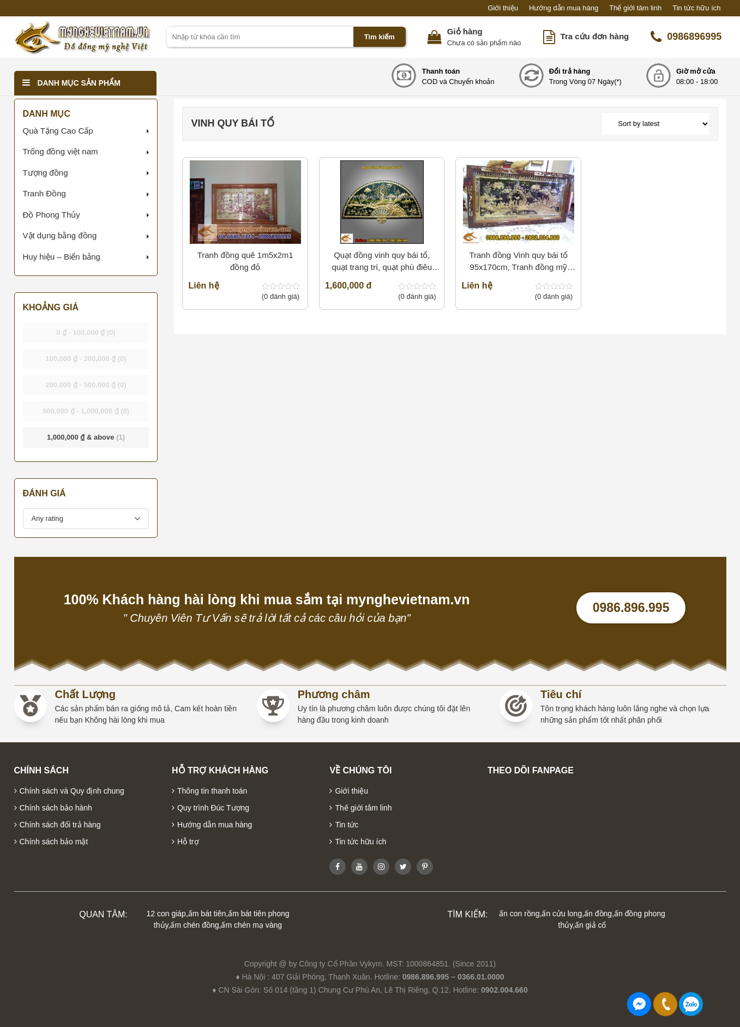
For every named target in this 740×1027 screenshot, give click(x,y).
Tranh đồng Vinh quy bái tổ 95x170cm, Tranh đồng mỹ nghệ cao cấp (518, 262)
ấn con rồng (519, 913)
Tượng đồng (45, 172)
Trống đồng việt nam (60, 151)
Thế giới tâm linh (635, 8)
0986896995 (686, 37)
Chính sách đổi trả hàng (60, 824)
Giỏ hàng (465, 31)
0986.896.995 (631, 607)
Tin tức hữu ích (696, 8)
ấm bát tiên (207, 913)
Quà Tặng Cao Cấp (58, 130)
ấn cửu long (562, 913)
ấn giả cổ (590, 925)
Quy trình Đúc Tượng (213, 807)
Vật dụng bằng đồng (60, 235)
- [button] (86, 332)
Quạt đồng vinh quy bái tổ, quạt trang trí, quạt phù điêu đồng (382, 262)
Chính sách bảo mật (54, 841)
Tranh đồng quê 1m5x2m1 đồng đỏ (245, 261)
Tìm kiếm (379, 37)
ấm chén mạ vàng (251, 925)
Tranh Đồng (44, 193)
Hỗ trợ (188, 841)
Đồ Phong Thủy (51, 214)
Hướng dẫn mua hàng (563, 8)
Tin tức (346, 824)
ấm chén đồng (194, 925)
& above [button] (86, 437)
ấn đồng (598, 913)
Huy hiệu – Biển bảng (61, 256)
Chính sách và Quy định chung (72, 790)
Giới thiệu (503, 8)
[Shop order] (655, 124)
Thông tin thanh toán (212, 790)
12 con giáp (166, 913)
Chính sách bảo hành (56, 807)
